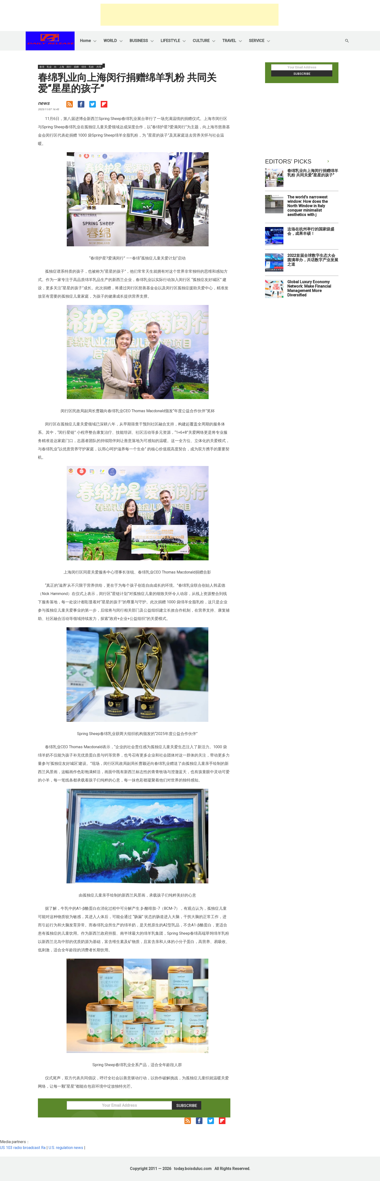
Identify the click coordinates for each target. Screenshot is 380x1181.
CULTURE (201, 40)
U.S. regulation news (66, 1147)
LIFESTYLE (170, 40)
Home (85, 40)
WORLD (110, 40)
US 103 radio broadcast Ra (22, 1147)
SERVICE (256, 40)
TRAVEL (229, 40)
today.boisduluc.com (193, 1168)
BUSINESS (139, 40)
